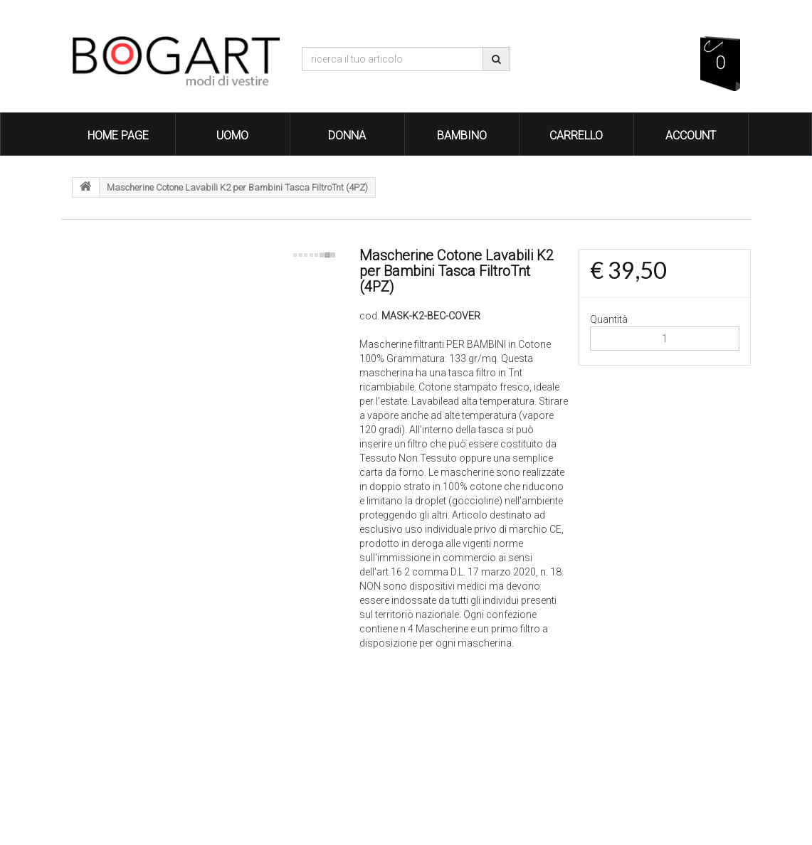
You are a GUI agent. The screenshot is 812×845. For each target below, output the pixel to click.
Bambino (462, 135)
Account (690, 135)
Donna (347, 135)
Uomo (232, 135)
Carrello (576, 135)
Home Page (118, 135)
